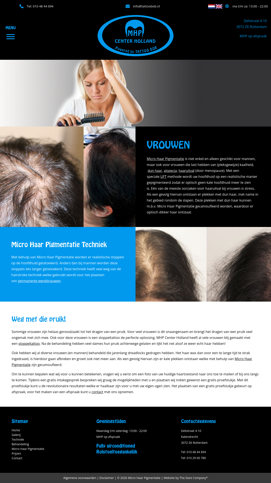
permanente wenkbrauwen (39, 280)
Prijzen (16, 453)
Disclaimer (107, 478)
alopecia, (171, 170)
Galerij (16, 435)
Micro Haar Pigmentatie (165, 158)
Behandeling (20, 444)
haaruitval (187, 170)
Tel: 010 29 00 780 (193, 458)
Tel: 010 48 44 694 (193, 452)
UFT (163, 176)
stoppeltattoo (29, 343)
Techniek (18, 439)
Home (16, 430)
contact (97, 392)
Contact (17, 458)
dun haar (155, 170)
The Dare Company (193, 478)
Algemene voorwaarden (79, 478)
